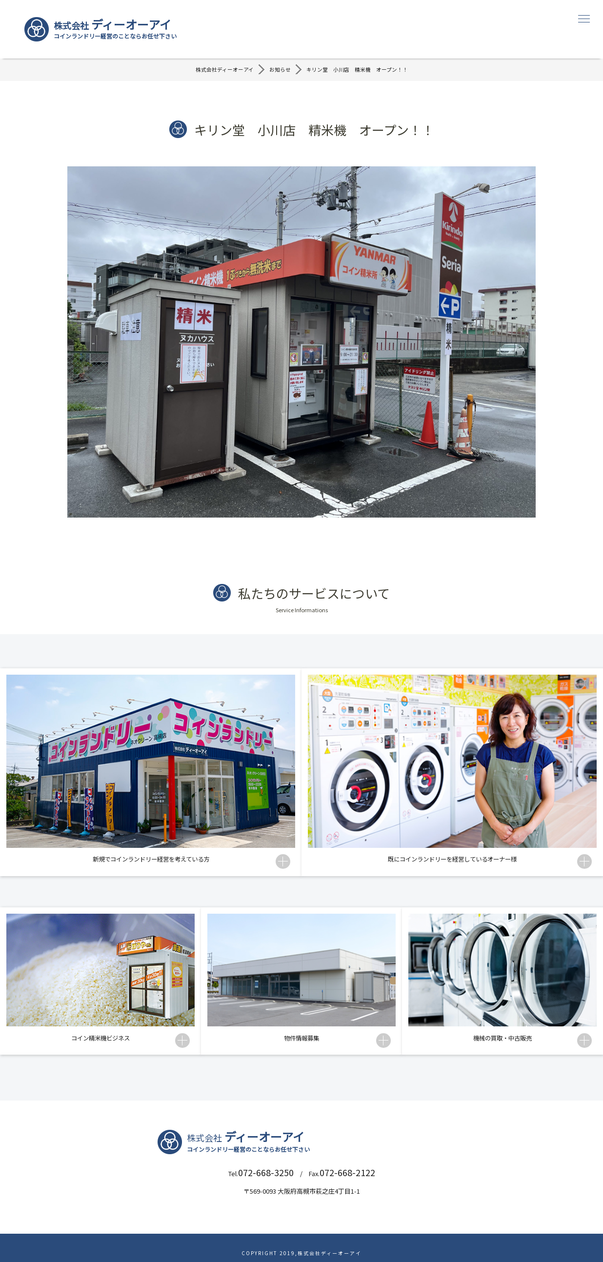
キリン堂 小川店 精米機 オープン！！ (360, 73)
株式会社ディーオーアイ (219, 73)
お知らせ (278, 73)
